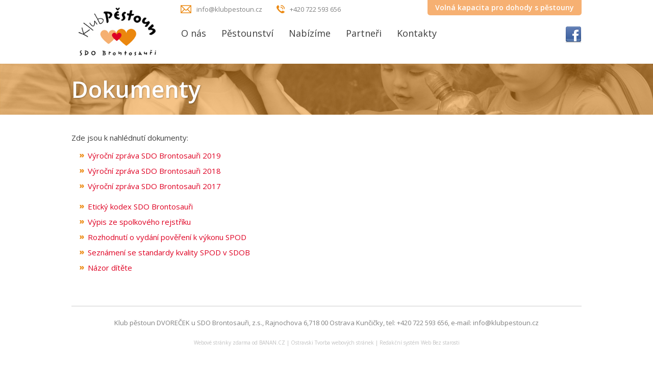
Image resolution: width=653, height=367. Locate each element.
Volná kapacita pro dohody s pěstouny (504, 7)
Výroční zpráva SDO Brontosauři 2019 (154, 155)
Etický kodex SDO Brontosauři (140, 206)
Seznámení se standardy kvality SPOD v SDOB (169, 252)
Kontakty (417, 33)
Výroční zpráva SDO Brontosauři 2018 (154, 171)
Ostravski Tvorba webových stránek (332, 342)
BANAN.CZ (272, 342)
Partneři (364, 33)
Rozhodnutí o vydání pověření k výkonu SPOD (167, 237)
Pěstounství (247, 33)
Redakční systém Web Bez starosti (420, 342)
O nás (193, 33)
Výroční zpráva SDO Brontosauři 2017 (154, 186)
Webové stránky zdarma (222, 342)
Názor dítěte (110, 268)
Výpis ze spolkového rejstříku (139, 222)
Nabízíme (310, 33)
